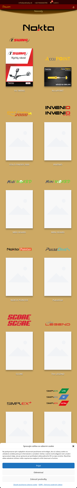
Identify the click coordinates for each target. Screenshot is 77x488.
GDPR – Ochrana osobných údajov (50, 485)
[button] (73, 446)
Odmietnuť (38, 472)
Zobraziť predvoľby (38, 479)
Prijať (38, 465)
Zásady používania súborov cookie (25, 485)
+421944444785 (41, 3)
